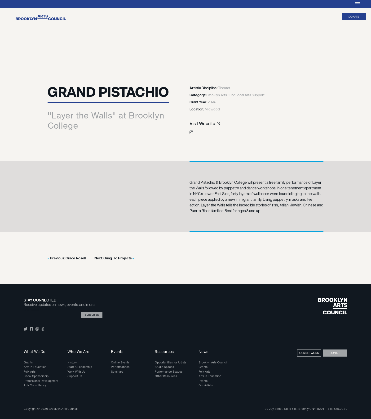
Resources (164, 351)
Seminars (117, 372)
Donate (354, 17)
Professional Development (41, 381)
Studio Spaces (164, 367)
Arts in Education (35, 367)
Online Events (120, 362)
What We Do (34, 351)
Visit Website (202, 123)
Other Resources (166, 376)
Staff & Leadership (79, 367)
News (203, 351)
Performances (120, 367)
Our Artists (206, 385)
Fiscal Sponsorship (36, 376)
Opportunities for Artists (170, 362)
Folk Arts (29, 372)
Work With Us (76, 372)
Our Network (309, 353)
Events (117, 351)
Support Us (74, 376)
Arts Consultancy (35, 385)
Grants (28, 362)
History (72, 362)
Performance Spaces (168, 372)
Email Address (31, 310)
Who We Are (78, 351)
